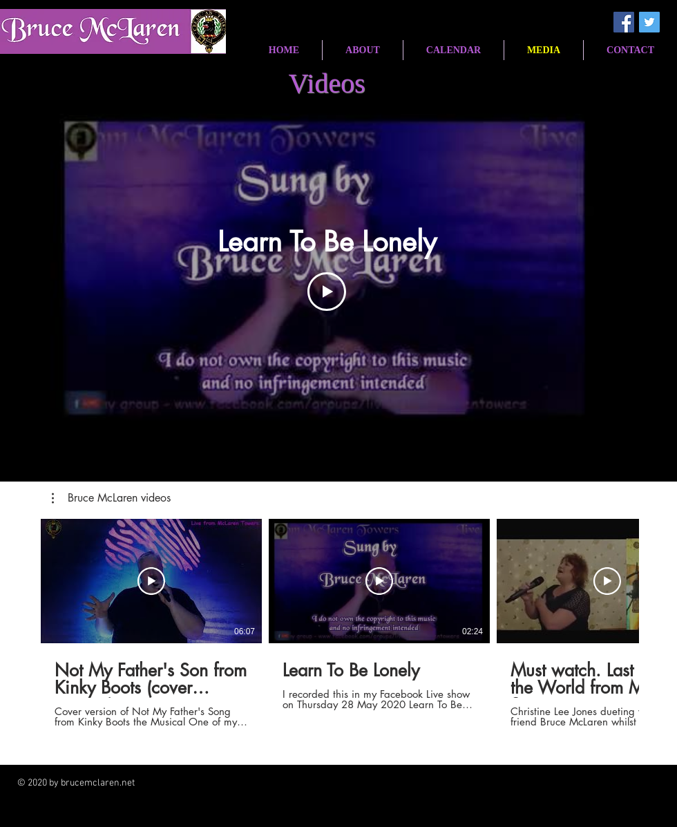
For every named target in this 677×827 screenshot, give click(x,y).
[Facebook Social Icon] (623, 22)
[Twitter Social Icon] (649, 22)
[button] (111, 498)
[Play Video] (326, 291)
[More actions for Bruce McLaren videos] (111, 498)
